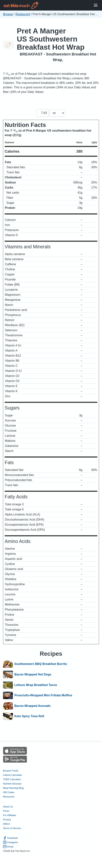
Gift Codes (8, 792)
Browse (8, 14)
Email (8, 846)
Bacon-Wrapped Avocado (32, 706)
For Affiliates (9, 815)
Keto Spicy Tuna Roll (29, 716)
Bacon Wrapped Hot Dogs (32, 674)
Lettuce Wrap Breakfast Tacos (35, 685)
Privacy (7, 819)
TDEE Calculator (12, 779)
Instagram (10, 842)
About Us (8, 806)
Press (6, 810)
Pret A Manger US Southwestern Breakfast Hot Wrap (51, 39)
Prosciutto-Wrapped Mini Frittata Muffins (43, 695)
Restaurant (23, 14)
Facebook (10, 838)
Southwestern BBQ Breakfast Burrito (40, 664)
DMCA (6, 823)
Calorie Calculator (12, 775)
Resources (8, 796)
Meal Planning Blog (13, 788)
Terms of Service (12, 828)
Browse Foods (10, 770)
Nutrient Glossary (12, 783)
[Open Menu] (95, 5)
